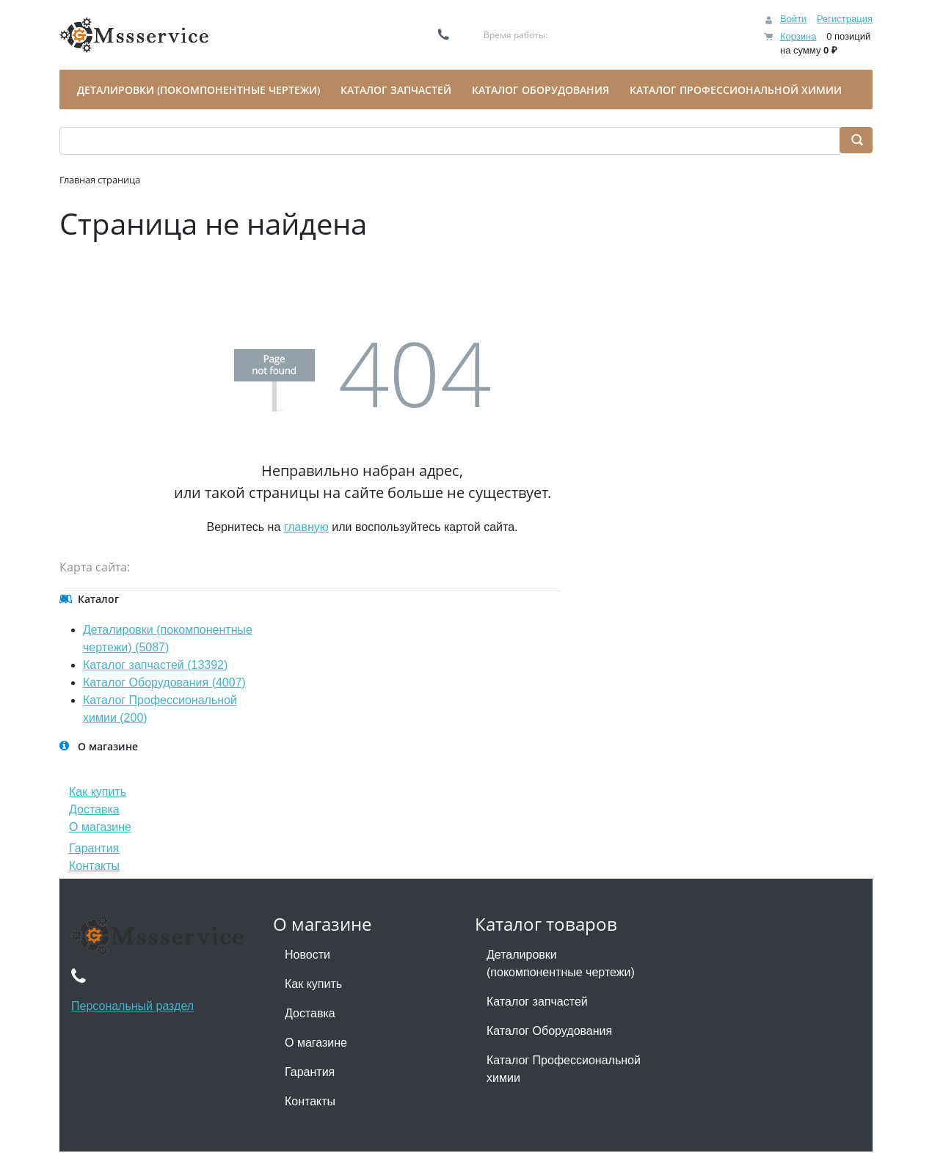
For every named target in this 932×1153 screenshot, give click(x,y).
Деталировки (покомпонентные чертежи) (561, 963)
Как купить (97, 792)
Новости (307, 954)
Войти (793, 18)
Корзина (798, 36)
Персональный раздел (132, 1006)
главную (306, 527)
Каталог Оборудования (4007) (164, 682)
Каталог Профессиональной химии (564, 1069)
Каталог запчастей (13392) (155, 665)
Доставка (94, 809)
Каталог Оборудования (549, 1031)
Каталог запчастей (537, 1001)
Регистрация (845, 18)
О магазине (100, 827)
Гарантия (94, 848)
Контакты (94, 866)
